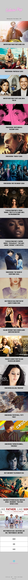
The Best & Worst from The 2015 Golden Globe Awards (14, 360)
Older (14, 549)
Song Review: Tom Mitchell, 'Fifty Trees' (14, 416)
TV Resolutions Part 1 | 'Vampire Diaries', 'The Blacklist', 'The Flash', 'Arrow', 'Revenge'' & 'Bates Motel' (14, 243)
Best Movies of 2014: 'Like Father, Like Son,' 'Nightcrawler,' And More (14, 532)
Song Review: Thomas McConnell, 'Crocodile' (14, 445)
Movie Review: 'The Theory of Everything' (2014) (14, 273)
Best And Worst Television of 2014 (14, 473)
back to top (14, 578)
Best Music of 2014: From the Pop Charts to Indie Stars (14, 302)
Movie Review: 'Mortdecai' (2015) (14, 71)
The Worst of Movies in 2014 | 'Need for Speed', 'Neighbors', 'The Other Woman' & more (14, 502)
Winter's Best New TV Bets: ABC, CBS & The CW (14, 99)
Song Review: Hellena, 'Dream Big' (14, 388)
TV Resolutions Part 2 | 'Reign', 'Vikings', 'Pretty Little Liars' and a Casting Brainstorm (14, 212)
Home (14, 544)
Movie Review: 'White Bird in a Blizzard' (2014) (14, 128)
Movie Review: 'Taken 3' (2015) (14, 156)
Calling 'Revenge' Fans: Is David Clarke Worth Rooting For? (14, 331)
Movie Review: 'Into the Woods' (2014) (14, 183)
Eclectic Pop (14, 10)
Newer (14, 539)
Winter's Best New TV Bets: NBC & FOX (14, 44)
